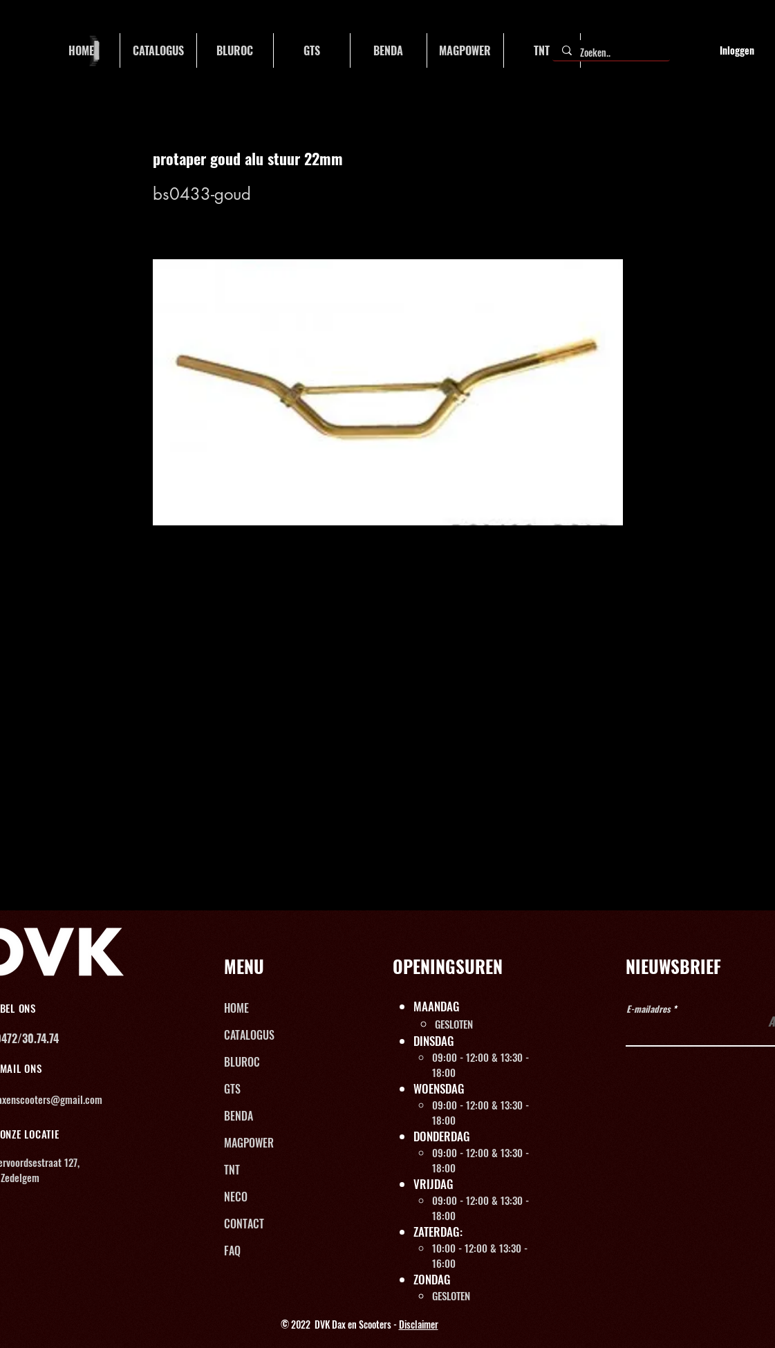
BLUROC (242, 1062)
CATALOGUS (249, 1035)
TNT (232, 1169)
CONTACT (244, 1223)
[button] (158, 50)
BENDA (238, 1115)
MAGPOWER (249, 1142)
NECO (236, 1196)
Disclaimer (418, 1324)
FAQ (232, 1250)
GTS (232, 1088)
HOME (236, 1008)
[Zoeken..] (610, 52)
